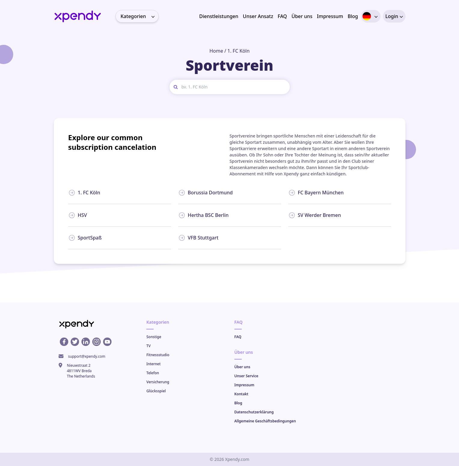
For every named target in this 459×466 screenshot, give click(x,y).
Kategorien (139, 16)
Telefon (152, 372)
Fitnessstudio (157, 354)
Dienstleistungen (218, 16)
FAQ (282, 16)
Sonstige (153, 336)
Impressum (330, 16)
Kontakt (241, 394)
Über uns (302, 16)
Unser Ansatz (258, 16)
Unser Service (246, 375)
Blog (352, 16)
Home (216, 51)
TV (148, 345)
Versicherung (157, 381)
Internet (153, 363)
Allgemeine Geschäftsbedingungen (265, 421)
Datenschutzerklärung (254, 412)
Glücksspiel (156, 390)
